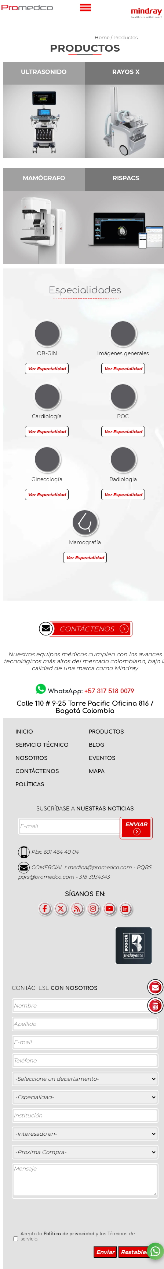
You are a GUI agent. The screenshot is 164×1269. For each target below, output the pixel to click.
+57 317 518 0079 (109, 691)
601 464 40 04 (61, 852)
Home (102, 37)
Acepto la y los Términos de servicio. (78, 1236)
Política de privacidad (69, 1233)
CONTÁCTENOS (86, 629)
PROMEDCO (27, 7)
